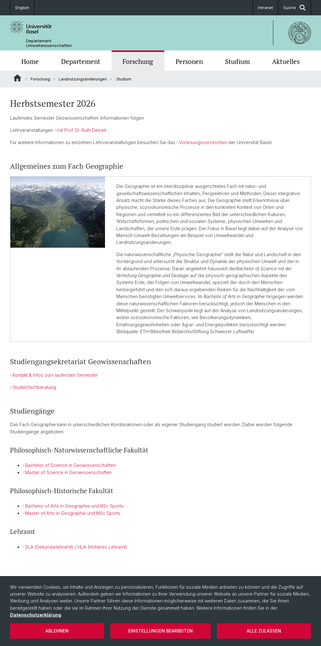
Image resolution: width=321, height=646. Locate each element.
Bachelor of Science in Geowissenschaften (70, 465)
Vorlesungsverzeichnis (203, 142)
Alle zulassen (264, 630)
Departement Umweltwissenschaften (49, 43)
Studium (237, 61)
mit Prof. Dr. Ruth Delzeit (81, 130)
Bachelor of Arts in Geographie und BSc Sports (74, 506)
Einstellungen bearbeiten (160, 630)
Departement (80, 61)
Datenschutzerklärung (35, 615)
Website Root (17, 78)
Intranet (265, 7)
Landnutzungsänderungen (83, 79)
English (22, 7)
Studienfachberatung (34, 387)
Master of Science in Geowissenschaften (68, 472)
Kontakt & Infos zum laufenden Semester (55, 375)
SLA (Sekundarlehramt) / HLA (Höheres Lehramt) (76, 547)
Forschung (138, 61)
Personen (189, 61)
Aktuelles (286, 61)
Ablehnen (57, 630)
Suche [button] (294, 8)
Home (30, 61)
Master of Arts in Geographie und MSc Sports (72, 513)
